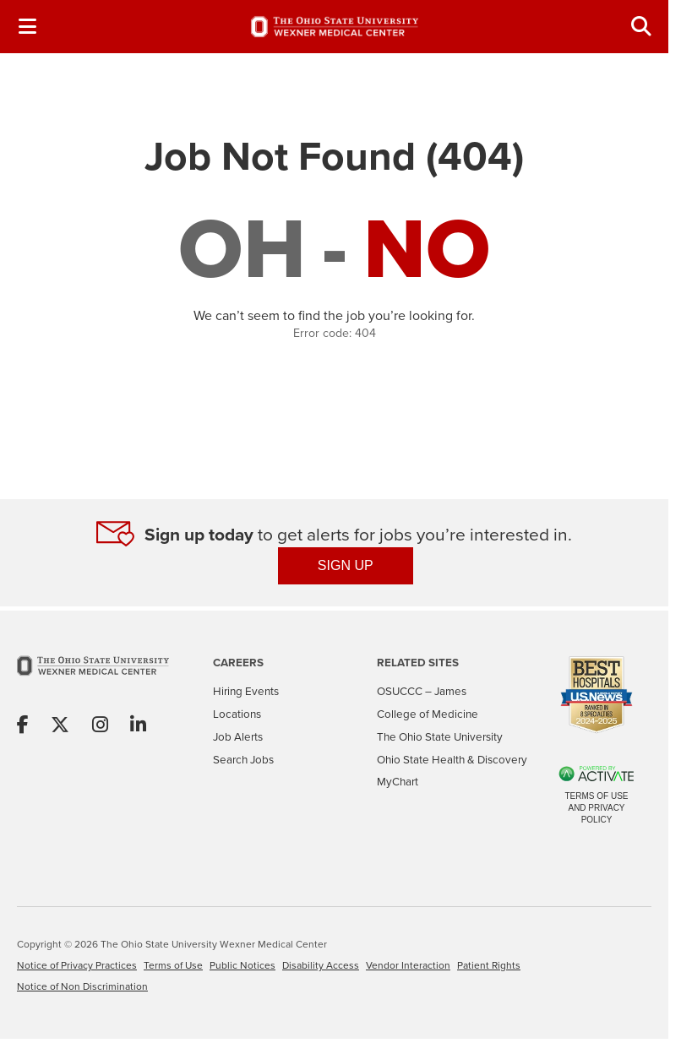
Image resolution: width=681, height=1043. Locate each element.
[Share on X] (60, 725)
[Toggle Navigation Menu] (27, 26)
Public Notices (242, 965)
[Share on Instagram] (100, 725)
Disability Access (320, 965)
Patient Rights (488, 965)
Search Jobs (243, 760)
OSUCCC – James (421, 691)
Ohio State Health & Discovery (452, 760)
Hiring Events (246, 691)
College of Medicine (427, 714)
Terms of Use (173, 965)
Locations (237, 714)
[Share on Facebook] (23, 725)
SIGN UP (345, 565)
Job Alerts (238, 737)
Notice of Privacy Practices (77, 965)
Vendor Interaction (408, 965)
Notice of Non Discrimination (82, 986)
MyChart (397, 782)
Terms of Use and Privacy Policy (596, 807)
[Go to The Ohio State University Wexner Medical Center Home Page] (93, 676)
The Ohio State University (440, 737)
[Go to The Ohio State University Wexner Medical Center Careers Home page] (334, 27)
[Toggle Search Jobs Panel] (641, 26)
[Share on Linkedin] (138, 725)
